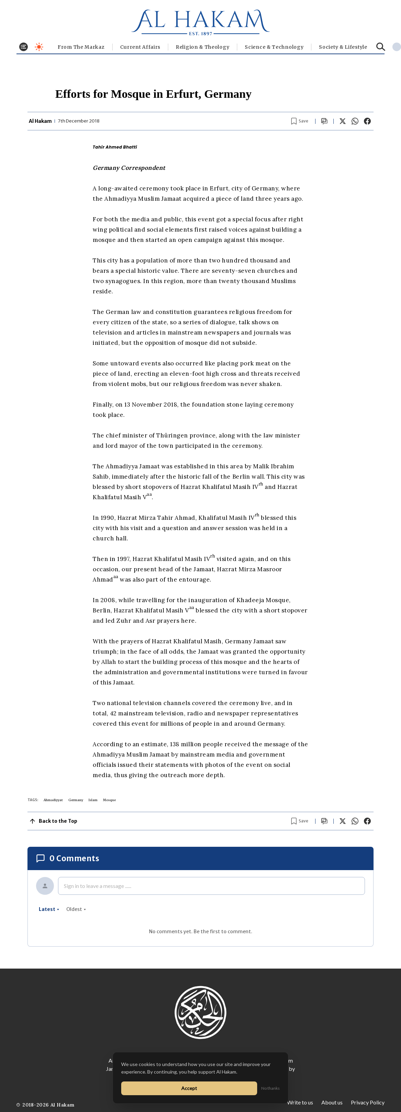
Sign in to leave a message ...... (97, 885)
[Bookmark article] (300, 121)
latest (49, 909)
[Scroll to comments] (324, 121)
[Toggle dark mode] (39, 47)
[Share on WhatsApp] (355, 121)
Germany (75, 800)
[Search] (381, 47)
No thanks (270, 1088)
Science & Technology (274, 47)
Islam (93, 800)
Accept (189, 1088)
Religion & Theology (202, 47)
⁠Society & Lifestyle (343, 47)
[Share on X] (342, 121)
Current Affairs (140, 47)
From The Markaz (81, 47)
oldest (76, 909)
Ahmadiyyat (53, 800)
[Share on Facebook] (367, 121)
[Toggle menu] (23, 47)
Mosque (109, 800)
